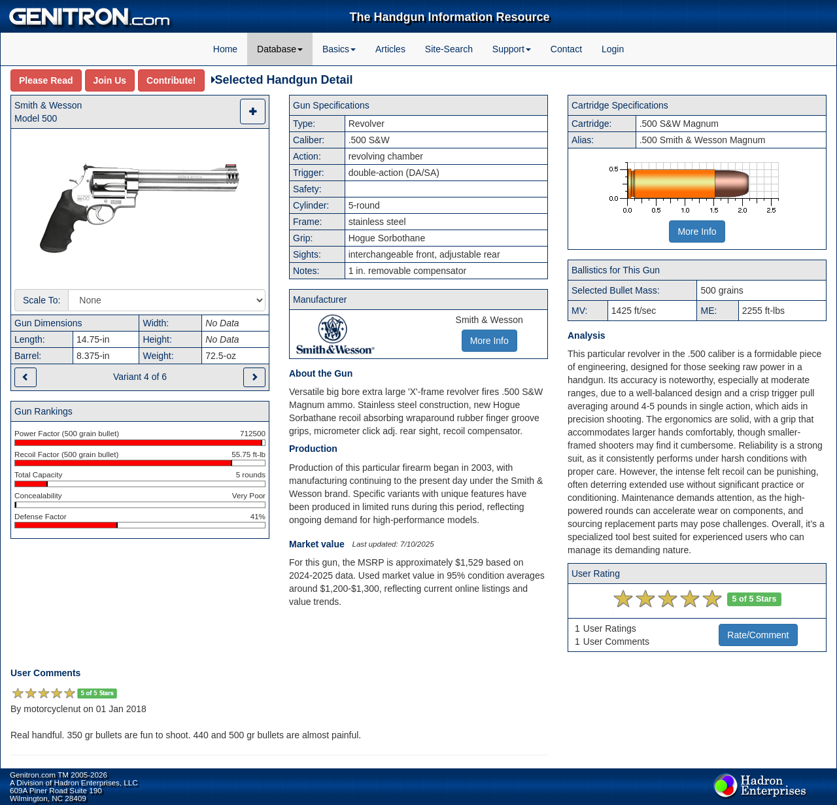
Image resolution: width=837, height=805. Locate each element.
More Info (696, 231)
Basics (339, 49)
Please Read (46, 80)
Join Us (110, 80)
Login (613, 49)
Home (225, 49)
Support (511, 49)
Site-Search (449, 49)
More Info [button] (489, 340)
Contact (566, 49)
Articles (390, 49)
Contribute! (171, 80)
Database (280, 49)
